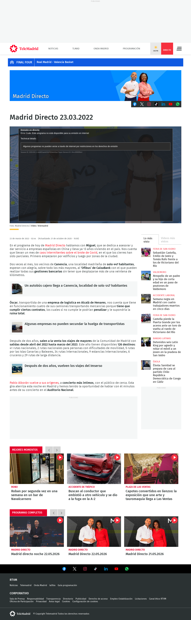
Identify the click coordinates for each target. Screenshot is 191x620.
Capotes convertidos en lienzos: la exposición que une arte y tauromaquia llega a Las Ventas (151, 468)
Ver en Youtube (116, 569)
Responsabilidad (35, 599)
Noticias (53, 48)
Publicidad (81, 599)
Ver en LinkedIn (106, 569)
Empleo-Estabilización (121, 599)
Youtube (170, 104)
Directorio (68, 599)
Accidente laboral (164, 295)
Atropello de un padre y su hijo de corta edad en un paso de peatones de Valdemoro (146, 275)
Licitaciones (141, 599)
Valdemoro (159, 272)
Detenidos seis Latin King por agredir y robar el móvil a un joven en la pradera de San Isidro (146, 342)
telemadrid (20, 614)
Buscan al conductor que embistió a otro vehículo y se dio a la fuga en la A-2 (94, 468)
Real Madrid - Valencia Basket (55, 62)
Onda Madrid (101, 48)
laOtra (52, 585)
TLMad (75, 48)
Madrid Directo (55, 245)
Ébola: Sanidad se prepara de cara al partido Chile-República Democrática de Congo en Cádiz (146, 365)
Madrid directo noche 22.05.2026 (37, 531)
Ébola (156, 361)
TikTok (156, 104)
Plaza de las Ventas (138, 487)
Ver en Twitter (75, 569)
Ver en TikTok (95, 569)
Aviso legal (54, 601)
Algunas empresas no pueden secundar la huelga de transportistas (17, 327)
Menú (179, 49)
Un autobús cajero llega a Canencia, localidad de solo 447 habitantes (17, 289)
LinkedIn (163, 104)
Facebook (134, 104)
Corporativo (19, 593)
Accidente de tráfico (81, 487)
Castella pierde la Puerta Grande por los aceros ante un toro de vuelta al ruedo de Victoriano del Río (146, 318)
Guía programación (67, 585)
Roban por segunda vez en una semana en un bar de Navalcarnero (37, 468)
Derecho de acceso (98, 599)
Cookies (66, 601)
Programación (131, 48)
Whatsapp (177, 104)
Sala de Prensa (17, 599)
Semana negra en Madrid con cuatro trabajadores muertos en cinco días (146, 298)
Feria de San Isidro (164, 249)
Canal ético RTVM (157, 599)
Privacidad (41, 601)
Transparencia (53, 599)
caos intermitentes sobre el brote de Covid (68, 252)
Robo (14, 487)
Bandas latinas (162, 338)
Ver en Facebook (64, 569)
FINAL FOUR (24, 62)
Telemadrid (25, 585)
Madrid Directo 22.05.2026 (94, 531)
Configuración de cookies (85, 601)
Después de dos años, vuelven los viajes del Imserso (17, 369)
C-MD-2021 (95, 85)
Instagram (149, 104)
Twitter (141, 104)
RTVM (13, 579)
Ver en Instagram (85, 569)
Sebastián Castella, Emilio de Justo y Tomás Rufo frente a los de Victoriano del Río (146, 252)
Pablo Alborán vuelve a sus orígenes (34, 382)
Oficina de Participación (22, 601)
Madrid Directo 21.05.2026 (151, 531)
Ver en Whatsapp (127, 569)
